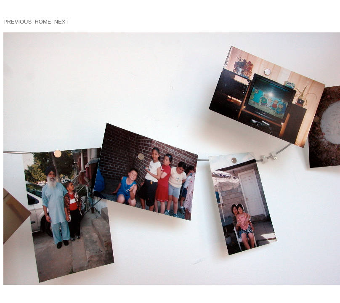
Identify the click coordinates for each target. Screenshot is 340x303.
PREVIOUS (17, 22)
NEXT (61, 22)
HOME (43, 22)
